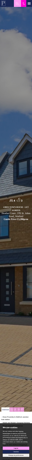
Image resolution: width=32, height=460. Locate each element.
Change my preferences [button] (16, 455)
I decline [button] (16, 451)
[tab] (15, 409)
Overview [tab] (5, 410)
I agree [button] (16, 448)
